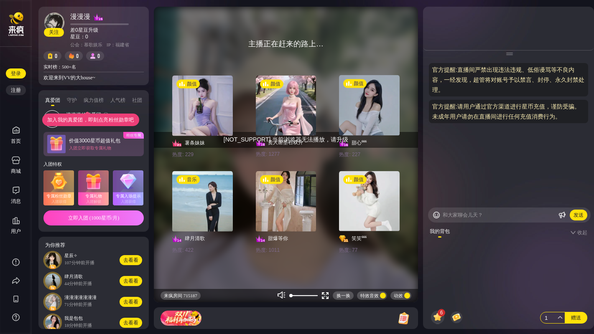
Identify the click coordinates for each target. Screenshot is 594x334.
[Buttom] (436, 215)
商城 (16, 165)
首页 (16, 135)
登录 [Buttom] (16, 73)
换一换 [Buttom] (343, 295)
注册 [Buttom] (16, 90)
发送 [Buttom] (579, 215)
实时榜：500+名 (59, 66)
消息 (16, 201)
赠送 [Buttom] (576, 318)
